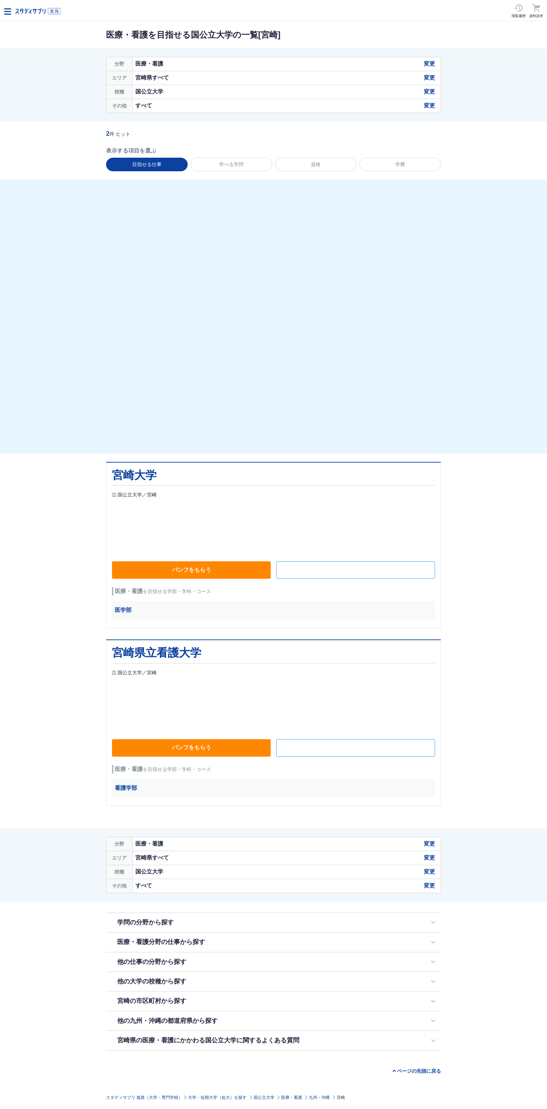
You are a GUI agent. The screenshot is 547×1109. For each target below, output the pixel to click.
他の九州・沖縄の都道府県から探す (167, 1020)
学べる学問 (231, 164)
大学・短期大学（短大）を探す (217, 1097)
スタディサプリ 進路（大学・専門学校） (144, 1097)
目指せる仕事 (147, 164)
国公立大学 (264, 1097)
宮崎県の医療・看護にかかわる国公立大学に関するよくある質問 (208, 1040)
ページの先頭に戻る (419, 1071)
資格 (316, 164)
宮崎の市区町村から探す (151, 1000)
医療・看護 (291, 1097)
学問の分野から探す (145, 922)
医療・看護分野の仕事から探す (161, 941)
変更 (429, 64)
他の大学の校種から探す (151, 981)
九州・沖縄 (319, 1097)
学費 (400, 164)
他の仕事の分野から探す (151, 961)
